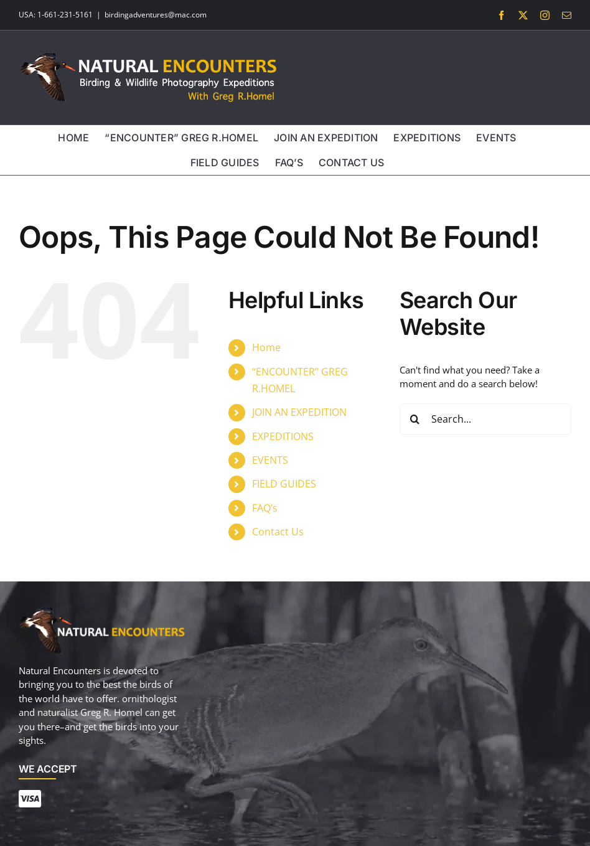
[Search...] (485, 419)
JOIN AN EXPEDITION (299, 412)
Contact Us (278, 531)
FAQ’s (265, 508)
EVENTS (270, 460)
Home (266, 347)
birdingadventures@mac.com (156, 14)
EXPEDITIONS (283, 436)
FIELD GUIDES (284, 484)
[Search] (415, 419)
